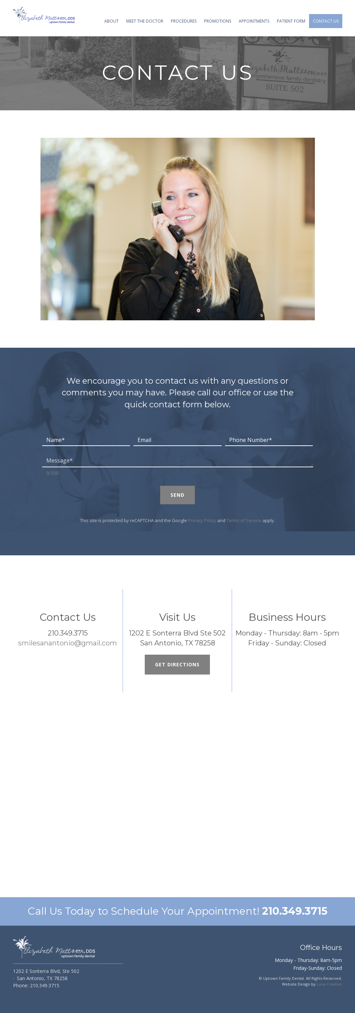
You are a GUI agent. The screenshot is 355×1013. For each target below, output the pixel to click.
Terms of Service (243, 520)
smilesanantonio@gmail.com (67, 643)
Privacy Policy (202, 520)
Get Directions (177, 664)
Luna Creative (329, 984)
